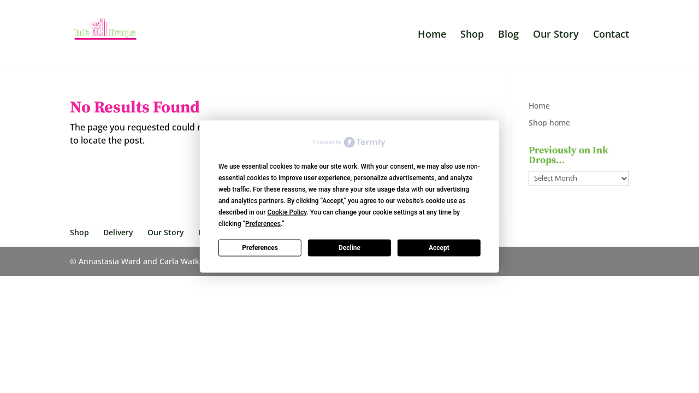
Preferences (260, 248)
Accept (439, 248)
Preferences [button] (263, 223)
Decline (349, 248)
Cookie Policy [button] (286, 212)
